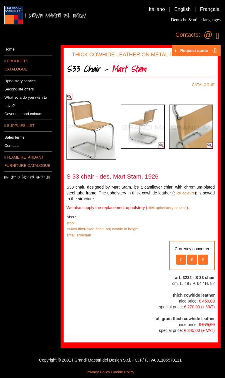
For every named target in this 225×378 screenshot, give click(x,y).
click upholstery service (167, 208)
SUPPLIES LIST (19, 125)
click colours (184, 193)
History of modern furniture (27, 177)
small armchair (79, 235)
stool (70, 223)
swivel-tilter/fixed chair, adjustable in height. (103, 229)
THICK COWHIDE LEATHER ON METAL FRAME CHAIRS (140, 55)
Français (209, 9)
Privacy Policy (98, 372)
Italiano (157, 9)
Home (9, 49)
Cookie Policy (122, 372)
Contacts (11, 145)
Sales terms (14, 137)
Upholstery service (20, 81)
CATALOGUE (203, 85)
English (182, 9)
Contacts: (187, 34)
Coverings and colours (23, 114)
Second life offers (19, 89)
